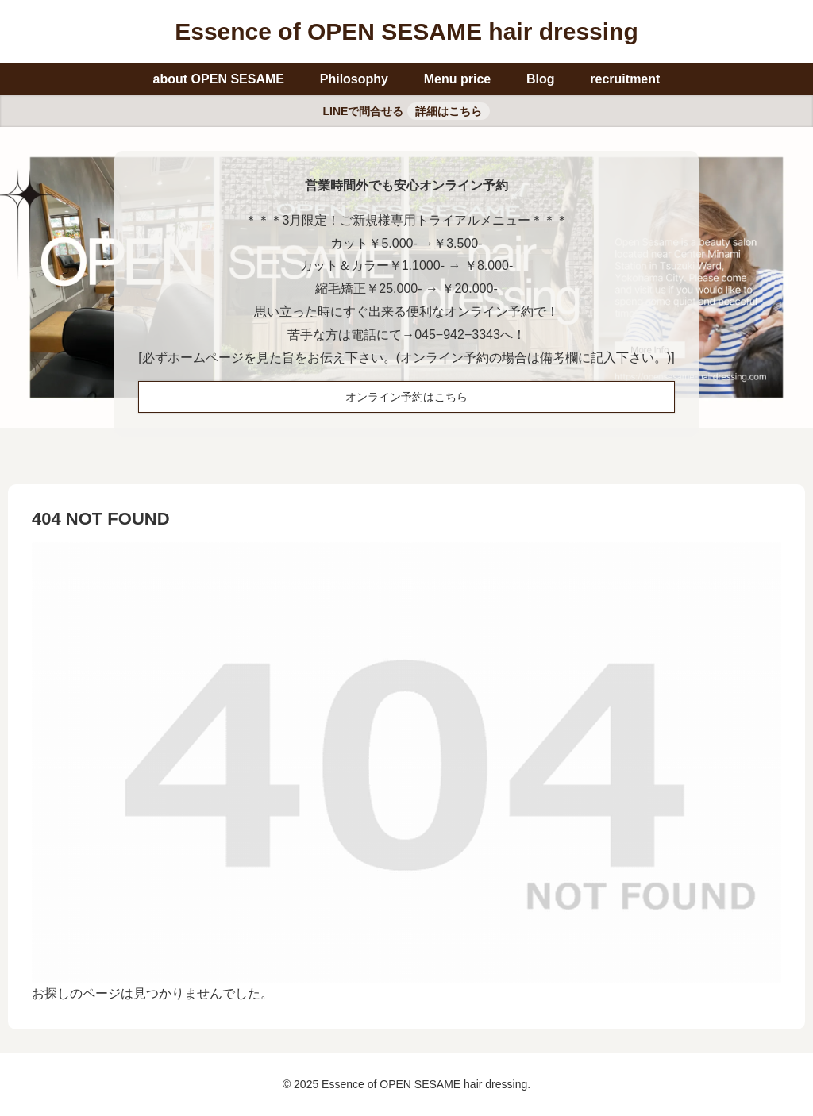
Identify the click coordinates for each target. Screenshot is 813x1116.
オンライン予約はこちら (406, 397)
